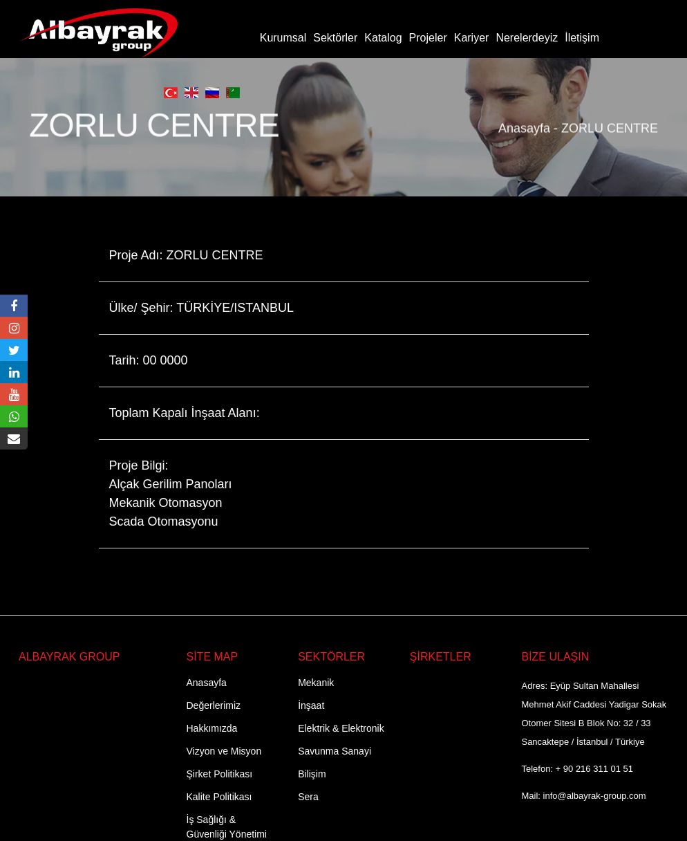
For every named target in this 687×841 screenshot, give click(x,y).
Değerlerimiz (214, 705)
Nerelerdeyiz (527, 38)
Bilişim (312, 773)
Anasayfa (524, 121)
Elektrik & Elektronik (341, 728)
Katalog (383, 38)
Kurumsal (283, 38)
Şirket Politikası (220, 773)
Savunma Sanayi (334, 751)
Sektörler (335, 38)
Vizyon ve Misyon (224, 751)
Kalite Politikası (219, 796)
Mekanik (316, 682)
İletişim (582, 38)
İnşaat (311, 705)
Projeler (428, 38)
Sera (308, 796)
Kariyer (471, 38)
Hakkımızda (212, 728)
